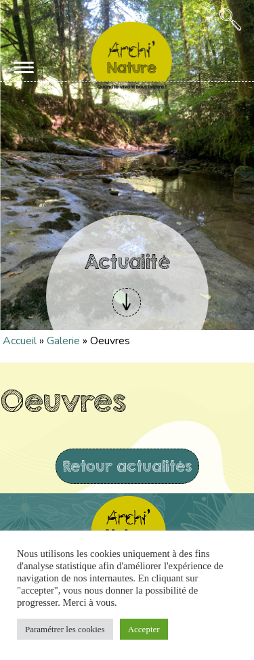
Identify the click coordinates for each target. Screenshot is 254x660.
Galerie (63, 340)
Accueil (20, 340)
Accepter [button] (144, 629)
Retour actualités (127, 465)
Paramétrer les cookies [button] (65, 629)
